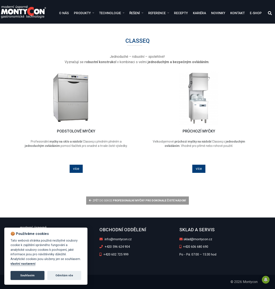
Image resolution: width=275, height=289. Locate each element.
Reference (157, 13)
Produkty (82, 13)
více (76, 169)
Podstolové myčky (76, 131)
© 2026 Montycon (244, 282)
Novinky (218, 13)
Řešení (134, 13)
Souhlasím (27, 275)
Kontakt (237, 13)
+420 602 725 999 (113, 254)
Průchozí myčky (199, 131)
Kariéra (199, 13)
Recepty (181, 13)
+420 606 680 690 (193, 247)
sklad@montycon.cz (195, 239)
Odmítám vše (64, 275)
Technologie (110, 13)
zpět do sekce (137, 200)
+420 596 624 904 (114, 247)
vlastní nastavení (23, 264)
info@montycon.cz (115, 239)
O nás (64, 13)
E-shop (256, 13)
